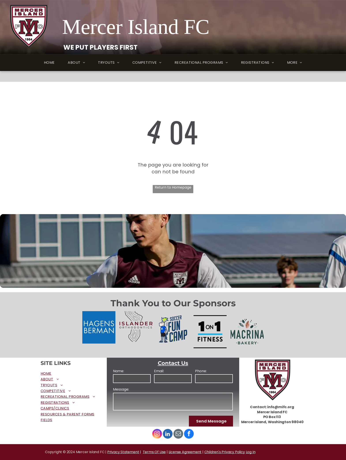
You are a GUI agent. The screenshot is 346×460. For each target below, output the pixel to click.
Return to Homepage (173, 187)
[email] (178, 434)
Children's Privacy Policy (224, 451)
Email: (159, 371)
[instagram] (157, 434)
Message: (121, 389)
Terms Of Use (154, 451)
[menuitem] (49, 62)
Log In (251, 451)
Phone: (201, 371)
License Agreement (185, 451)
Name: (118, 371)
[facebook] (189, 434)
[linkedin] (168, 434)
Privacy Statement (123, 451)
